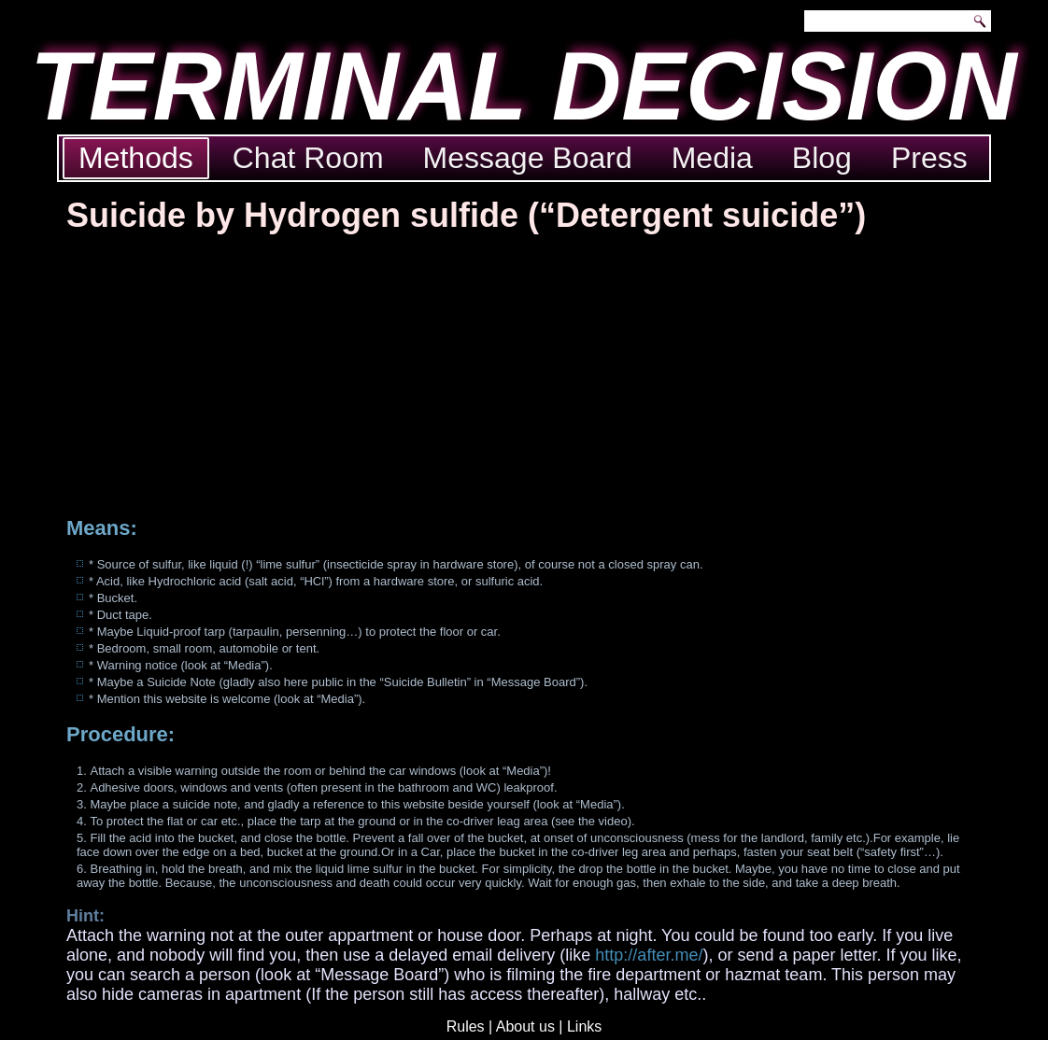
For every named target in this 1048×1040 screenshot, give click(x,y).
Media (712, 158)
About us (525, 1026)
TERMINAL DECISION (523, 86)
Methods (135, 158)
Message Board (527, 158)
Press (929, 158)
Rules (465, 1026)
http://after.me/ (648, 955)
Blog (822, 158)
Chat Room (308, 158)
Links (584, 1026)
